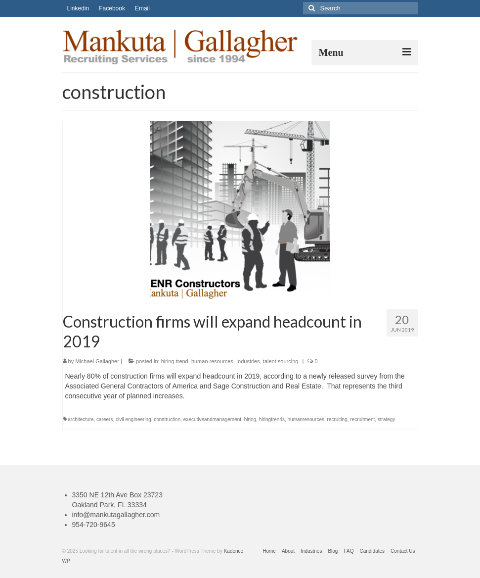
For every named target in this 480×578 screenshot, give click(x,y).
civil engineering (133, 419)
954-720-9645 (93, 525)
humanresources (306, 419)
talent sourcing (281, 361)
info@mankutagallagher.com (116, 515)
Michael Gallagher (97, 361)
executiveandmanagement (212, 419)
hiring (250, 419)
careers (104, 419)
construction (167, 419)
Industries (248, 361)
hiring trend (174, 361)
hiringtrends (272, 419)
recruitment (362, 419)
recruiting (337, 419)
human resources (212, 361)
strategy (386, 419)
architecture (80, 419)
